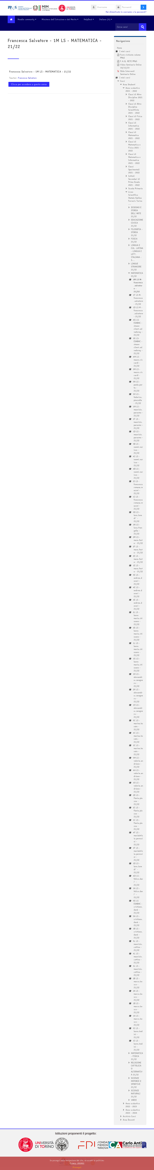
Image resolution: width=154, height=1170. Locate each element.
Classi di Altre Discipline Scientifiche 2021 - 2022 (134, 108)
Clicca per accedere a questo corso (29, 84)
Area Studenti (129, 84)
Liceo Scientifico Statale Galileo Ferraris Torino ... (135, 197)
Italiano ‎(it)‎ (106, 19)
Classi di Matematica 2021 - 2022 (134, 135)
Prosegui (77, 1167)
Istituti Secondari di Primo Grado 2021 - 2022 (134, 180)
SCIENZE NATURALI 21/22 (135, 1093)
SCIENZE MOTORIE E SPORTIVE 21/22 (136, 1082)
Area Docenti (129, 1119)
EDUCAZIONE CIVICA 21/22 (137, 222)
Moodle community (28, 19)
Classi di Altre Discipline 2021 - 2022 (135, 97)
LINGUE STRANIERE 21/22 (136, 266)
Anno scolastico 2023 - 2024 (133, 1111)
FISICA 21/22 (134, 240)
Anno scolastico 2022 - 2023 (133, 1105)
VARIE (134, 1099)
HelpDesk (90, 19)
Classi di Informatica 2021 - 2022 (134, 125)
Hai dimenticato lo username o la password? (126, 12)
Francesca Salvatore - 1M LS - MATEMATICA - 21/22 (40, 71)
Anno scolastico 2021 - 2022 (133, 89)
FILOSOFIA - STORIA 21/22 (137, 232)
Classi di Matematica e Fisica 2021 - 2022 (134, 146)
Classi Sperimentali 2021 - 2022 (134, 169)
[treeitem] (130, 583)
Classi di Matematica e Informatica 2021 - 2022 (134, 158)
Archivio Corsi (129, 1116)
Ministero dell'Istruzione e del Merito (61, 19)
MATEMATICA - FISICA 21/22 (137, 1055)
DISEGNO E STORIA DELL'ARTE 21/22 (136, 212)
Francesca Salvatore (27, 77)
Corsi (122, 80)
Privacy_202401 (77, 1163)
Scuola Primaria (135, 188)
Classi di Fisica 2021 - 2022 (135, 118)
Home (119, 47)
